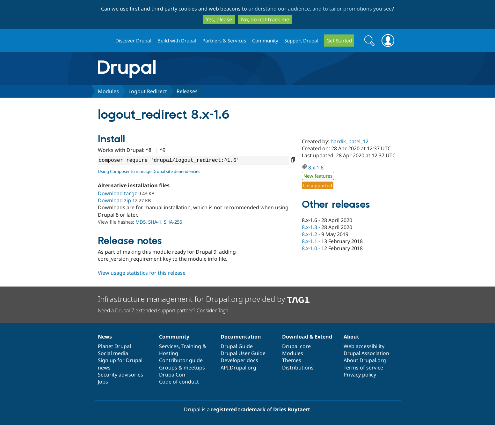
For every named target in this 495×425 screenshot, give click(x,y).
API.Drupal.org (238, 367)
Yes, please (219, 19)
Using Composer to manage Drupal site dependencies (149, 171)
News (105, 336)
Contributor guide (181, 360)
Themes (291, 360)
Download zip (114, 200)
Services (169, 346)
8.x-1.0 (309, 248)
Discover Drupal (133, 40)
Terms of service (363, 367)
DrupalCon (172, 374)
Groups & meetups (182, 367)
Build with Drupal (176, 40)
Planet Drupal (114, 346)
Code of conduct (179, 381)
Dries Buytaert (291, 409)
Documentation (241, 336)
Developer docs (239, 360)
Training (191, 346)
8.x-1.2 (309, 234)
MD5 (140, 222)
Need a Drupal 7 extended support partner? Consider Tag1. (164, 310)
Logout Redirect (147, 91)
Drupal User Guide (243, 353)
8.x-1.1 (309, 241)
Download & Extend (307, 336)
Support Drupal (301, 40)
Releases (187, 91)
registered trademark (238, 409)
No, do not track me (265, 19)
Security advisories (120, 374)
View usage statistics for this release (142, 272)
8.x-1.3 (309, 227)
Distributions (298, 367)
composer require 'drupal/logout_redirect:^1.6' (193, 160)
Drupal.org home (104, 40)
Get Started (339, 40)
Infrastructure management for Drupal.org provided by (204, 299)
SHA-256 (173, 222)
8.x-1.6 (316, 167)
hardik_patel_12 (349, 141)
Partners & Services (224, 40)
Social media (113, 353)
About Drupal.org (365, 360)
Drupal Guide (237, 346)
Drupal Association (366, 353)
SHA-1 (154, 222)
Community (265, 40)
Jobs (103, 381)
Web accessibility (364, 346)
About (351, 336)
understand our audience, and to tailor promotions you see (320, 8)
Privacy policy (360, 374)
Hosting (168, 353)
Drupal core (296, 346)
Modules (108, 91)
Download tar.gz (117, 193)
